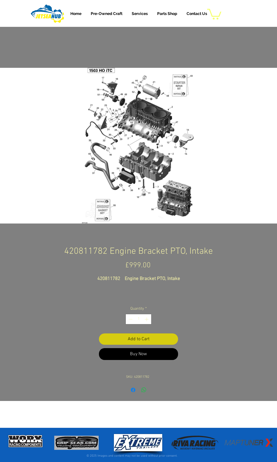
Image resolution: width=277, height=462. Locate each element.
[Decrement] (129, 319)
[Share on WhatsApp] (143, 390)
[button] (139, 13)
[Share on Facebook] (133, 390)
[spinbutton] (138, 319)
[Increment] (147, 319)
